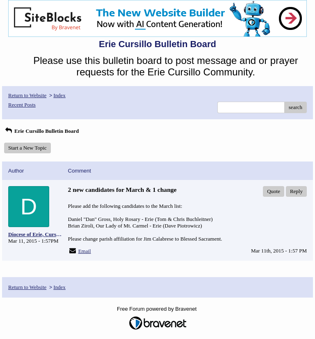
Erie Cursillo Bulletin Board (41, 131)
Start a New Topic (27, 148)
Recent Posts (22, 105)
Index (59, 95)
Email (84, 251)
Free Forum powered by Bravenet (157, 309)
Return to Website (27, 95)
